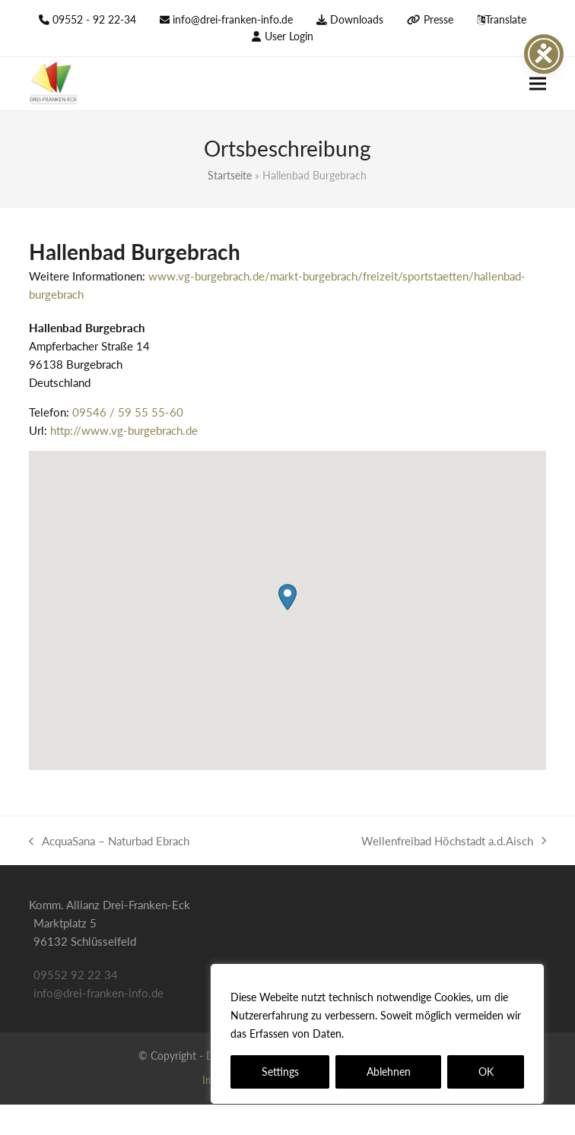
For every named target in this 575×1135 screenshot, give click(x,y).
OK (486, 1071)
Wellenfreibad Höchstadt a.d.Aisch (453, 842)
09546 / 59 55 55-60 (127, 412)
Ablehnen (389, 1071)
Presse (438, 19)
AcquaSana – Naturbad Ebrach (109, 842)
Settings (280, 1071)
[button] (537, 84)
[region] (377, 1034)
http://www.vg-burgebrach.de (124, 430)
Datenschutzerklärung (402, 1033)
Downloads (356, 19)
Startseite (230, 175)
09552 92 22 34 (75, 974)
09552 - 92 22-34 (94, 19)
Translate (505, 19)
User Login (289, 36)
